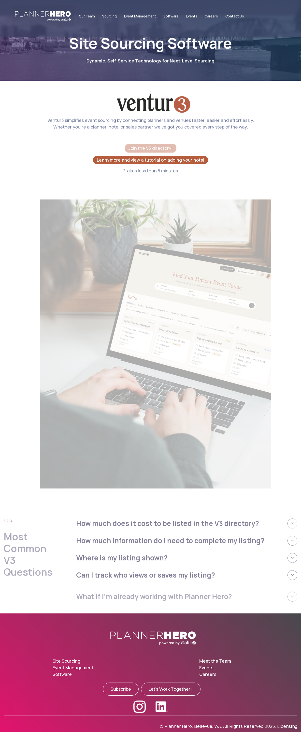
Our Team (87, 16)
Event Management (140, 16)
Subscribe (121, 689)
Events (191, 16)
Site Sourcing (66, 661)
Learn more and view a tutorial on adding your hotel (150, 160)
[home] (40, 16)
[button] (186, 535)
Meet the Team (215, 661)
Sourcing (109, 16)
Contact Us (234, 16)
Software (171, 16)
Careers (211, 16)
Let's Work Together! (171, 689)
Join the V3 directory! (151, 148)
